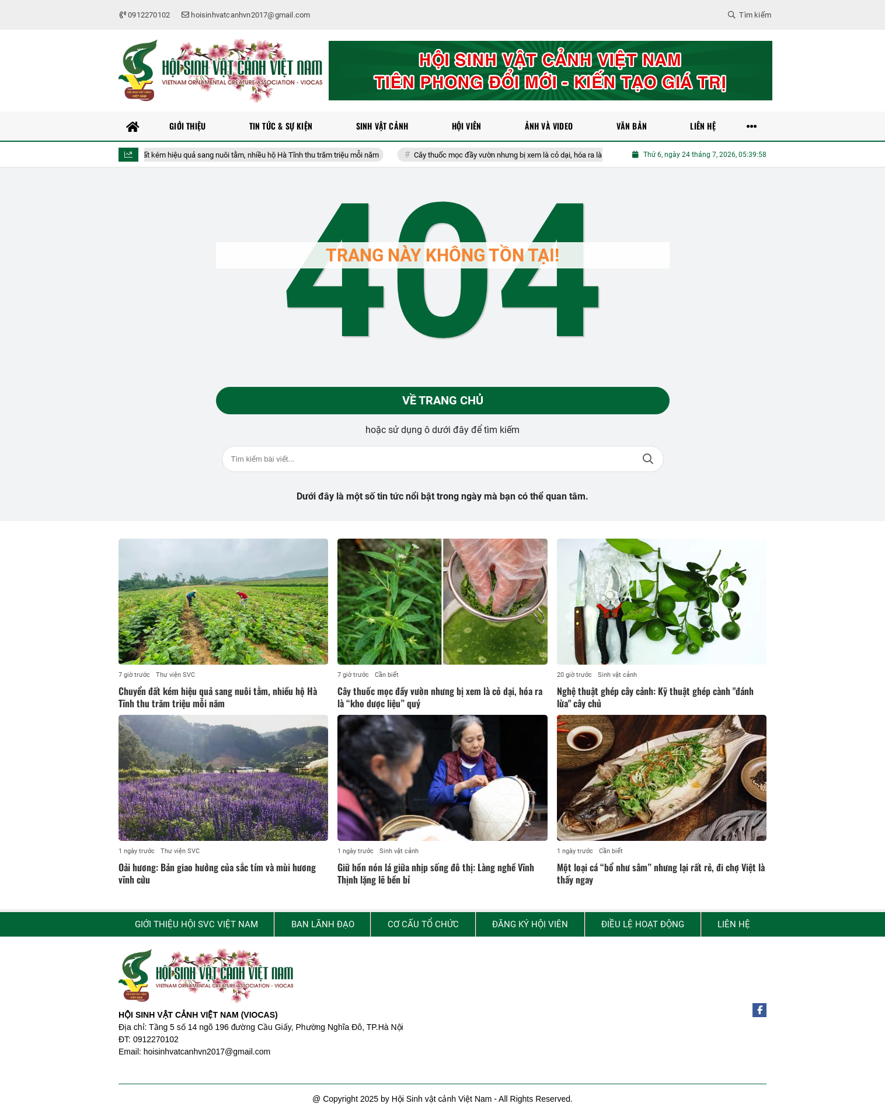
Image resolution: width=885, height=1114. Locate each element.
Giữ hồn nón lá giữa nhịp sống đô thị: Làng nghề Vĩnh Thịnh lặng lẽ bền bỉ (435, 874)
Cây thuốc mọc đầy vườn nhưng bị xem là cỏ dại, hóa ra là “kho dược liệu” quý (557, 155)
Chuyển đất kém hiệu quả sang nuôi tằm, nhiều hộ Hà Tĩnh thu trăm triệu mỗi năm (261, 155)
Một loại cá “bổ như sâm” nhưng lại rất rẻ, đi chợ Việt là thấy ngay (661, 874)
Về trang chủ (442, 401)
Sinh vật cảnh (617, 675)
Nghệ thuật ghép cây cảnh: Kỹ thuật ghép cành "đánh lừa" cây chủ (655, 698)
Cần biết (387, 675)
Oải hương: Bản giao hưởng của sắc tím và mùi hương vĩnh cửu (217, 874)
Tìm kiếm (648, 459)
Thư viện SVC (175, 675)
